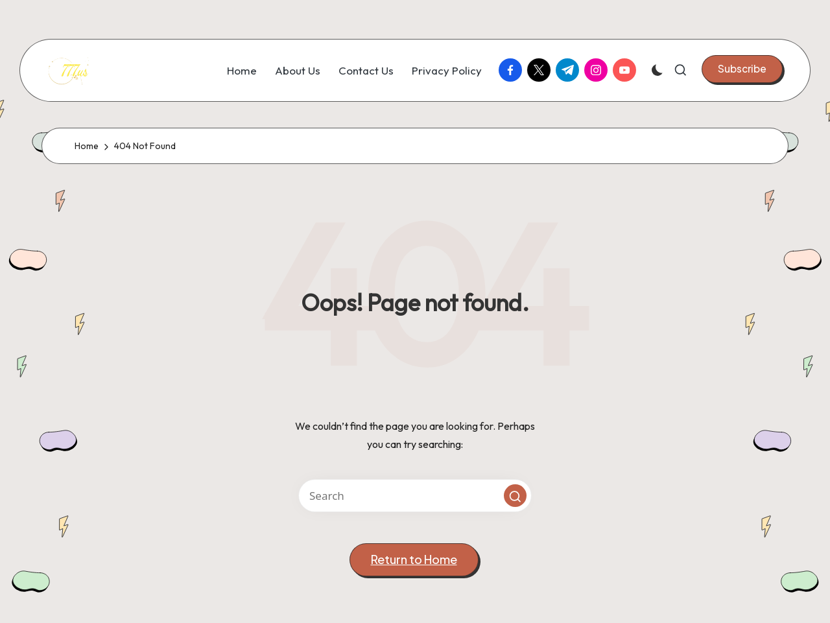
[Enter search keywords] (415, 495)
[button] (742, 68)
